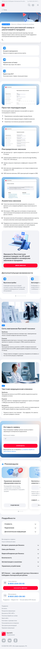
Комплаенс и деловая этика (9, 621)
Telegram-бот (14, 600)
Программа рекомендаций (9, 625)
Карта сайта (5, 618)
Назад (5, 10)
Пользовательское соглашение (10, 623)
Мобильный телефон (9, 435)
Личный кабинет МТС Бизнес (28, 600)
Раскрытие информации (8, 611)
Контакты (4, 608)
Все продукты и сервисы (8, 539)
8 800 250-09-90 (16, 596)
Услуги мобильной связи (8, 542)
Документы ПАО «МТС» (8, 613)
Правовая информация (8, 628)
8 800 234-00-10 (33, 1)
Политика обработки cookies (10, 616)
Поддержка (6, 600)
